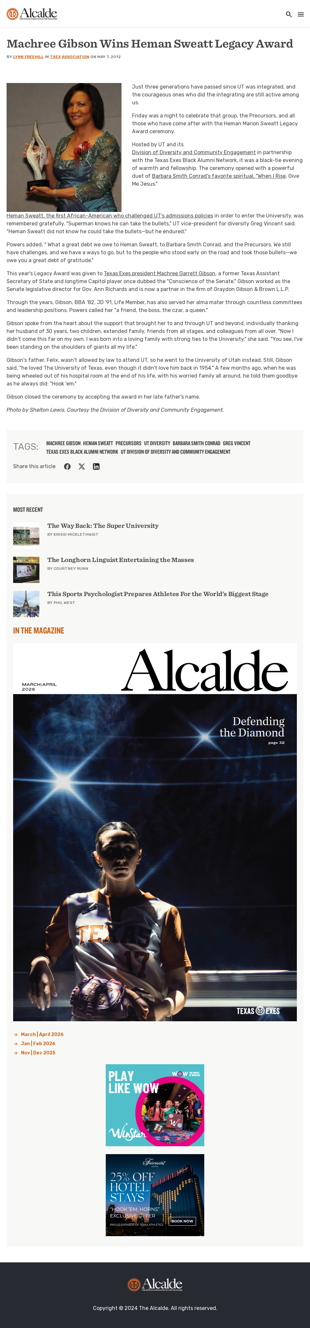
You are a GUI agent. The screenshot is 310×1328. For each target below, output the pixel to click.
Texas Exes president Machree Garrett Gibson (159, 273)
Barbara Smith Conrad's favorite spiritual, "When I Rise (219, 176)
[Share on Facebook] (67, 466)
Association (75, 56)
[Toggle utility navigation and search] (287, 15)
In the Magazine (38, 630)
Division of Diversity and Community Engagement (194, 152)
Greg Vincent (237, 443)
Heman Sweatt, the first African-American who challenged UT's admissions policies (110, 216)
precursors (129, 443)
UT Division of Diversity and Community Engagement (176, 451)
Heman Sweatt (98, 443)
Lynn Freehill (28, 56)
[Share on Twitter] (82, 466)
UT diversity (157, 443)
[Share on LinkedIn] (96, 466)
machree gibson (63, 443)
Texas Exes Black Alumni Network (82, 451)
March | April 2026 (42, 1034)
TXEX (55, 56)
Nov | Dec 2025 (38, 1053)
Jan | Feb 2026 (38, 1044)
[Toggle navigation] (298, 15)
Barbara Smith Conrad (196, 443)
